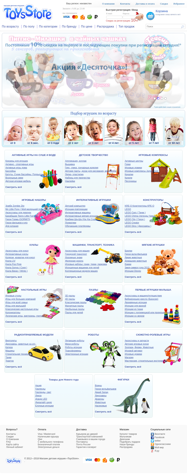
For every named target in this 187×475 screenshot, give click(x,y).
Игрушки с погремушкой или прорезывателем (148, 312)
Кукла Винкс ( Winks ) (16, 271)
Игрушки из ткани (134, 309)
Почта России (83, 444)
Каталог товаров (128, 434)
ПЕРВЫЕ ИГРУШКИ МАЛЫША (153, 289)
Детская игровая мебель (18, 181)
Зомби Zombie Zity (14, 206)
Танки (8, 357)
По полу (28, 26)
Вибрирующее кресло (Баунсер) (141, 299)
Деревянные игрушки (136, 302)
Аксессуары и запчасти (137, 340)
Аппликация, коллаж (75, 161)
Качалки (129, 174)
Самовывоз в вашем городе (90, 439)
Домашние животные (136, 261)
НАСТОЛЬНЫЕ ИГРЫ (34, 289)
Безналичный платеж (49, 444)
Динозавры (101, 395)
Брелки (128, 250)
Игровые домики (133, 167)
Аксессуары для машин (77, 250)
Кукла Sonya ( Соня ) (16, 267)
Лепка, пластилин (74, 174)
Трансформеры (73, 350)
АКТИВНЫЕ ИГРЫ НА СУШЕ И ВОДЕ (34, 155)
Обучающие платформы (78, 226)
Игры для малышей (15, 306)
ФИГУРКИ (123, 379)
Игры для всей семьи (16, 302)
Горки (128, 164)
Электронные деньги (48, 447)
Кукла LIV (10, 261)
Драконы (99, 399)
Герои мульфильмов (105, 389)
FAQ (8, 442)
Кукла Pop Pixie (13, 264)
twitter (158, 440)
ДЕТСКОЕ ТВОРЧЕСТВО (93, 155)
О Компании (12, 439)
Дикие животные (133, 257)
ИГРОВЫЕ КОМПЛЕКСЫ (153, 155)
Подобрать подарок (130, 442)
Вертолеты (11, 340)
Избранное (179, 3)
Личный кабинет (14, 447)
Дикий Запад (101, 392)
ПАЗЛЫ (93, 289)
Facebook (160, 437)
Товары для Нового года (64, 379)
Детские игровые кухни (137, 344)
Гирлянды (40, 389)
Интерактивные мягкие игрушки (81, 216)
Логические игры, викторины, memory (25, 316)
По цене (86, 26)
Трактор (9, 361)
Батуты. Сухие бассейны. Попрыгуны (24, 174)
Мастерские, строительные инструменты (146, 361)
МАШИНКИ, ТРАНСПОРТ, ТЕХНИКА (93, 244)
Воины (98, 385)
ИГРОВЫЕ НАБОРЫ (34, 200)
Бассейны (10, 171)
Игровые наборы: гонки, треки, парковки (86, 264)
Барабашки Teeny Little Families (21, 216)
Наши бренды (127, 444)
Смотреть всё (13, 187)
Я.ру (157, 451)
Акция (38, 385)
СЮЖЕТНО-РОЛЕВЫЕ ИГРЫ (153, 334)
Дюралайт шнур (43, 402)
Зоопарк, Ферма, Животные (139, 347)
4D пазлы (70, 299)
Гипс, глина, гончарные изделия (81, 167)
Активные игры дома (16, 167)
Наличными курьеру (48, 436)
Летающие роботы (74, 340)
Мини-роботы (72, 344)
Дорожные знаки (73, 257)
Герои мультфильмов (136, 254)
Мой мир (159, 447)
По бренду (69, 26)
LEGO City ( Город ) (135, 219)
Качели (128, 177)
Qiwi (40, 439)
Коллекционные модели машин (81, 271)
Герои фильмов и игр (16, 222)
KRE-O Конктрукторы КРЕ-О (139, 206)
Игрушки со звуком (134, 316)
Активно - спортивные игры (19, 164)
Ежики (128, 264)
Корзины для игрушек (16, 161)
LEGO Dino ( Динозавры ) (138, 226)
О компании (108, 3)
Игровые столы (13, 295)
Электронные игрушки (76, 354)
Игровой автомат (133, 350)
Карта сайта (12, 444)
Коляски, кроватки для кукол (20, 257)
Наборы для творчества (77, 177)
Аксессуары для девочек (18, 212)
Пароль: (131, 15)
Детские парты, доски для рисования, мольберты (90, 171)
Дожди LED (41, 399)
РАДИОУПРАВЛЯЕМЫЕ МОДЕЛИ (33, 334)
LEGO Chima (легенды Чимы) (140, 216)
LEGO (128, 209)
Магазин (129, 357)
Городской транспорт (76, 254)
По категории (48, 26)
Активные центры (134, 161)
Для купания (11, 226)
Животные (100, 402)
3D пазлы (70, 295)
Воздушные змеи (14, 177)
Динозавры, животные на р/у (20, 344)
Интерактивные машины (78, 212)
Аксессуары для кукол (16, 250)
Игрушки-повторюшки (76, 209)
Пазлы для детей (74, 312)
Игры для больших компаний (20, 299)
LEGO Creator (132, 222)
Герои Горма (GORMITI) (17, 219)
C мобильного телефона (50, 442)
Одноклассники (163, 444)
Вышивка (70, 164)
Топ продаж (126, 26)
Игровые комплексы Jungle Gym (141, 171)
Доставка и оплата (145, 3)
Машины (9, 350)
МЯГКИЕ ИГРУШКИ (153, 244)
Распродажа (105, 26)
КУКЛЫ (34, 244)
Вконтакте (160, 434)
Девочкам (125, 439)
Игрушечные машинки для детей (82, 267)
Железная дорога (74, 261)
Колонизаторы (12, 312)
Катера (9, 347)
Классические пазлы (75, 302)
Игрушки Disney (133, 271)
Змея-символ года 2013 (137, 267)
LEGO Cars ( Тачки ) (135, 212)
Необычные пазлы (74, 309)
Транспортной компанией (89, 436)
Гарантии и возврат (86, 447)
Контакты (125, 3)
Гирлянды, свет (43, 392)
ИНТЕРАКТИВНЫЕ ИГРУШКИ (93, 200)
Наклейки (70, 181)
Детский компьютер (75, 206)
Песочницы (131, 181)
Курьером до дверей (86, 434)
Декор (38, 395)
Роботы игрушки (73, 347)
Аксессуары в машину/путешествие (143, 295)
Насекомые (101, 405)
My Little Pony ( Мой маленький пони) (24, 209)
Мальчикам (125, 436)
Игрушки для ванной (135, 306)
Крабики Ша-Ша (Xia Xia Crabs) (81, 219)
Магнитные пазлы (74, 306)
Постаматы (82, 442)
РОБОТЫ (93, 334)
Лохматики (70, 222)
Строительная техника (17, 354)
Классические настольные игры (21, 309)
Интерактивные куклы (16, 254)
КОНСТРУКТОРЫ (153, 200)
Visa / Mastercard (46, 434)
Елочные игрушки (44, 405)
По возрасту (10, 26)
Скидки (164, 3)
